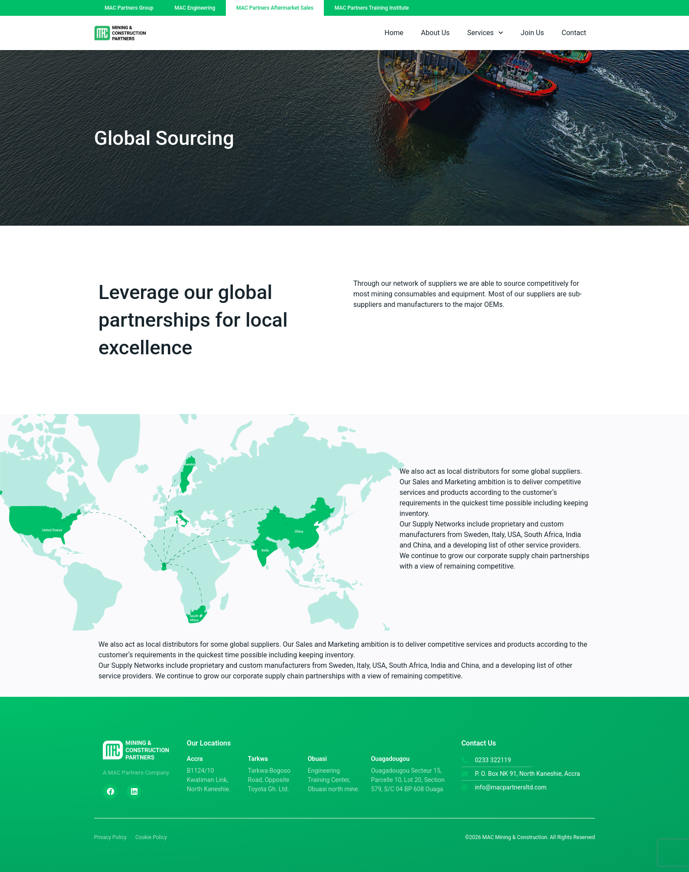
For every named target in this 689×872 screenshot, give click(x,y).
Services (485, 33)
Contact (574, 33)
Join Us (532, 33)
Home (393, 33)
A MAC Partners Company (136, 772)
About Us (435, 33)
